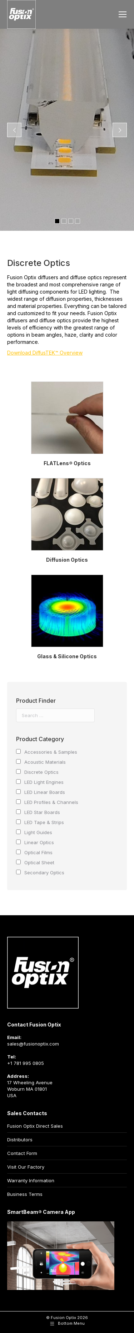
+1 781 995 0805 (25, 1063)
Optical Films (38, 852)
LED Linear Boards (44, 792)
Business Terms (25, 1194)
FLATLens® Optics (67, 463)
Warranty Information (30, 1180)
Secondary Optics (44, 872)
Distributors (20, 1139)
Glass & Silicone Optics (67, 656)
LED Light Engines (44, 782)
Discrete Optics (41, 772)
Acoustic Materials (45, 762)
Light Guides (38, 832)
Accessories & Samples (50, 752)
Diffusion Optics (67, 560)
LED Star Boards (42, 812)
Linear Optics (39, 842)
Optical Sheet (39, 862)
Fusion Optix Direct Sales (35, 1126)
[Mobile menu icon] (122, 14)
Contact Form (22, 1153)
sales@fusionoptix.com (33, 1044)
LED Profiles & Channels (51, 802)
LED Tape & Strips (44, 822)
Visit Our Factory (25, 1167)
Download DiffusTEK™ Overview (45, 353)
